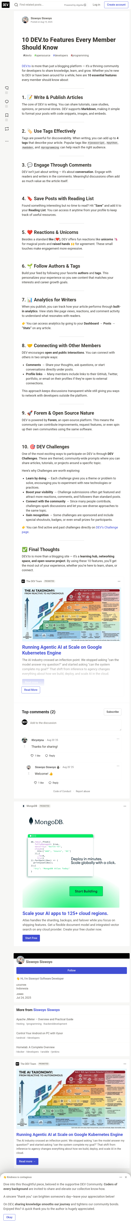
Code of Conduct (62, 791)
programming (80, 55)
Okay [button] (9, 1217)
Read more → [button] (27, 1161)
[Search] (16, 5)
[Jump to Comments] (6, 103)
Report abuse (83, 791)
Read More (30, 689)
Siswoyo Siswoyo (41, 18)
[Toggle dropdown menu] (119, 581)
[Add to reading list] (6, 117)
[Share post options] (6, 141)
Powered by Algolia (75, 5)
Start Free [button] (31, 938)
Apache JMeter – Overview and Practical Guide (71, 1022)
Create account (116, 4)
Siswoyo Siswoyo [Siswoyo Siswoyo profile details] (45, 767)
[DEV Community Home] (5, 4)
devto (27, 55)
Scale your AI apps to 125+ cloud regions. (65, 913)
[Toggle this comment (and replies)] (25, 746)
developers (60, 55)
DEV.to (26, 66)
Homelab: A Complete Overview (71, 1050)
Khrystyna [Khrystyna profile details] (38, 740)
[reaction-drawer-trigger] (6, 89)
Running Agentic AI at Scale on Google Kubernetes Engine (69, 1134)
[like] (35, 755)
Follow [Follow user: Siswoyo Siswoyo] (72, 970)
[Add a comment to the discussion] (75, 725)
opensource (42, 55)
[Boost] (6, 128)
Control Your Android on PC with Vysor (71, 1036)
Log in (96, 4)
